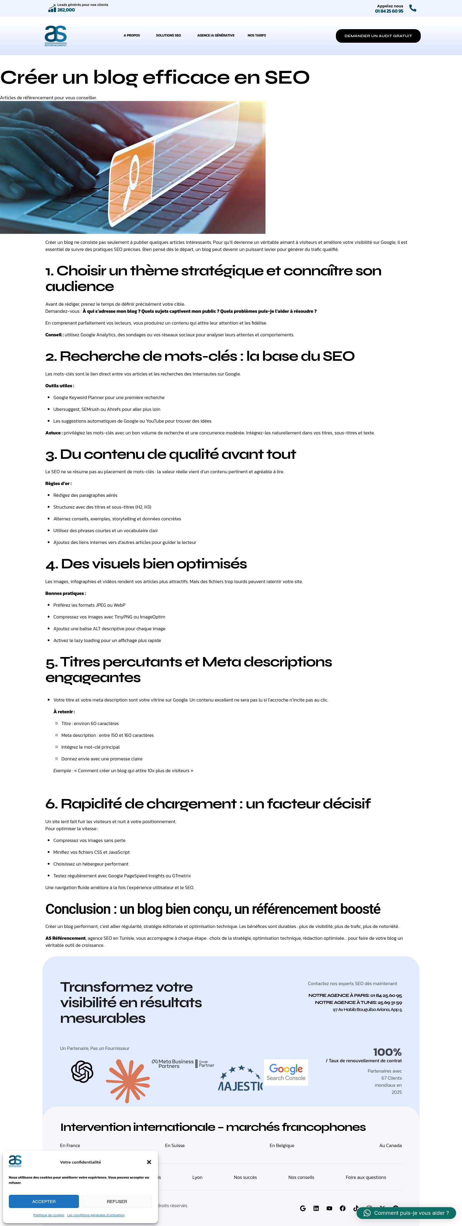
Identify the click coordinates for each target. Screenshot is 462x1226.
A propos (133, 35)
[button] (149, 1162)
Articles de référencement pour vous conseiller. (48, 97)
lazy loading (87, 640)
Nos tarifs (257, 35)
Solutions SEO (170, 35)
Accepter (44, 1201)
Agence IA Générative (215, 35)
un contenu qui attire (187, 322)
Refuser (117, 1201)
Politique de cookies (49, 1215)
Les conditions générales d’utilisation (96, 1215)
